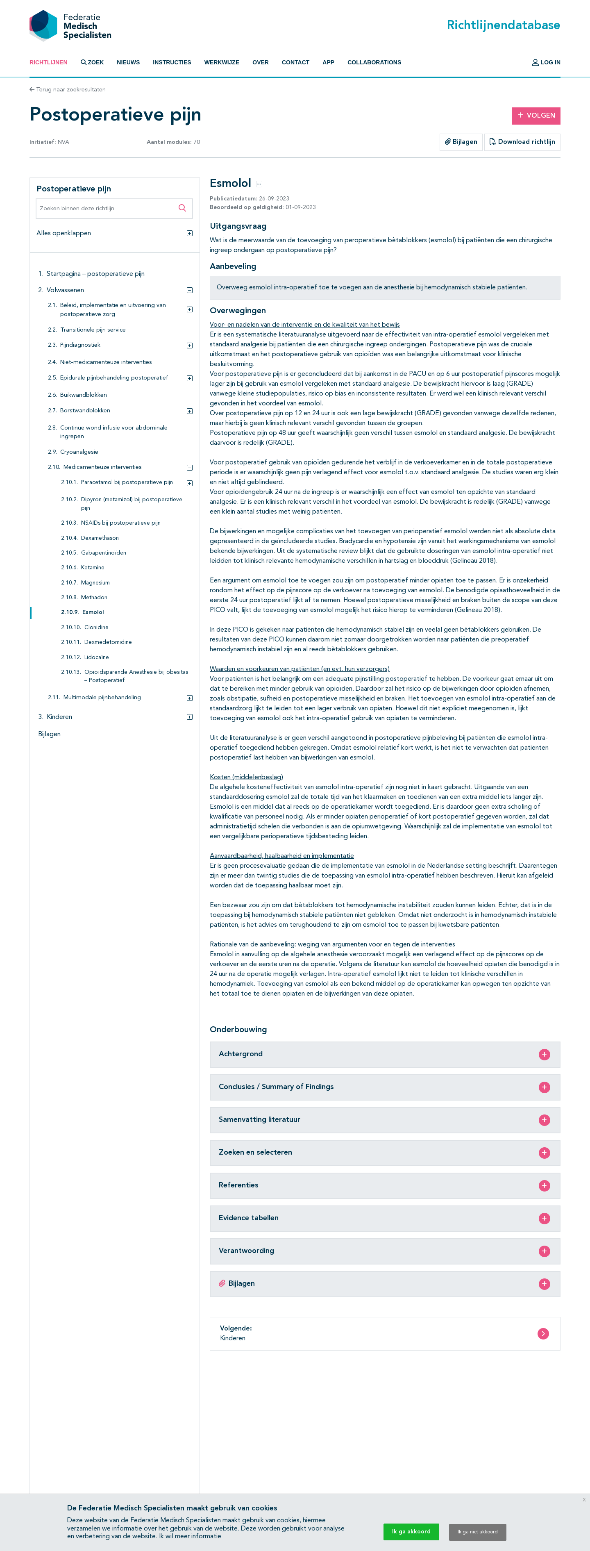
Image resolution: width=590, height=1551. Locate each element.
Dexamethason (100, 538)
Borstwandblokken (85, 411)
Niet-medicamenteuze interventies (106, 362)
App (328, 62)
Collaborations (374, 62)
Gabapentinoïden (103, 553)
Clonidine (96, 627)
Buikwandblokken (83, 395)
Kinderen (59, 717)
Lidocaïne (96, 657)
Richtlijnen (49, 62)
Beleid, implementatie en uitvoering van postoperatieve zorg (113, 310)
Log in (546, 62)
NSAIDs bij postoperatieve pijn (121, 523)
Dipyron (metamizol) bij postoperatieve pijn (131, 504)
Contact (295, 62)
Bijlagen (461, 142)
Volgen (536, 115)
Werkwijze (222, 62)
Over (260, 62)
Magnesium (95, 583)
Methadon (94, 597)
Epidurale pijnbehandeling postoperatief (114, 378)
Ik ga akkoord (411, 1532)
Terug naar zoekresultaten (68, 90)
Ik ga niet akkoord (478, 1532)
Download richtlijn (522, 142)
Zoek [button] (92, 62)
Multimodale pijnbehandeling (102, 698)
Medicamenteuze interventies (103, 467)
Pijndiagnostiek (80, 345)
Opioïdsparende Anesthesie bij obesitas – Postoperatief (136, 676)
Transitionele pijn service (93, 330)
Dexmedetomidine (108, 642)
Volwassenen (65, 290)
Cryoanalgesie (79, 452)
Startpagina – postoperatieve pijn (96, 274)
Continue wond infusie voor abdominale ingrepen (114, 432)
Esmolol (93, 612)
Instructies (172, 62)
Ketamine (92, 568)
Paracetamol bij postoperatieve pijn (127, 482)
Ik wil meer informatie (190, 1536)
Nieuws (128, 62)
